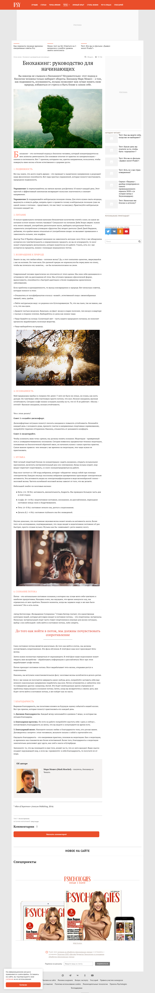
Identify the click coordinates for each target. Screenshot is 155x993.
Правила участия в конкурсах (111, 981)
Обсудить (88, 58)
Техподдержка (76, 988)
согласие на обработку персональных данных (75, 952)
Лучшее (34, 5)
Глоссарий (118, 5)
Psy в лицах (106, 5)
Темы (65, 5)
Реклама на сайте (49, 981)
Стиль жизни (92, 5)
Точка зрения (54, 5)
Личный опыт (78, 5)
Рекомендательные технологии (95, 985)
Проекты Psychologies (118, 985)
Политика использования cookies (68, 985)
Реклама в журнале (65, 981)
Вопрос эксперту (81, 981)
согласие (9, 979)
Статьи (43, 5)
